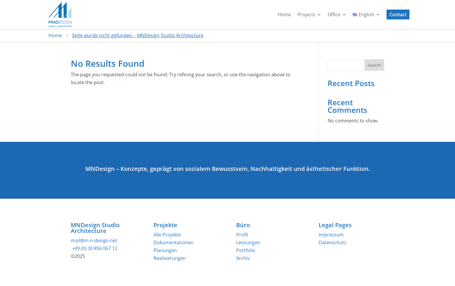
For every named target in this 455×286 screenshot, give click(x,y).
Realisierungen (170, 258)
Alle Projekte (167, 234)
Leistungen (248, 242)
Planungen (165, 250)
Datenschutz (332, 242)
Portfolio (245, 250)
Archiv (243, 258)
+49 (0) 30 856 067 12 (94, 248)
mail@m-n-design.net (94, 240)
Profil (242, 234)
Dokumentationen (174, 242)
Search (374, 65)
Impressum (331, 234)
